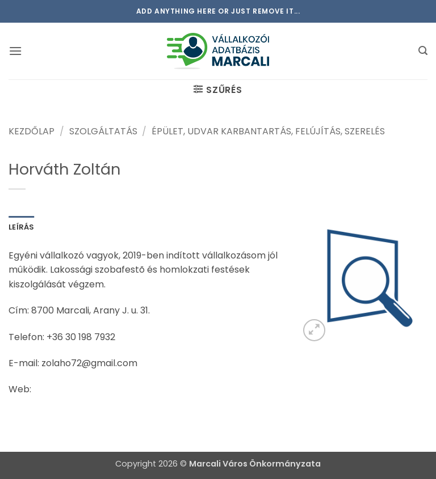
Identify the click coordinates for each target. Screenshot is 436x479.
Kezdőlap (31, 131)
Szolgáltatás (103, 131)
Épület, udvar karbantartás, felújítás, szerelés (268, 131)
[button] (15, 51)
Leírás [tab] (22, 227)
